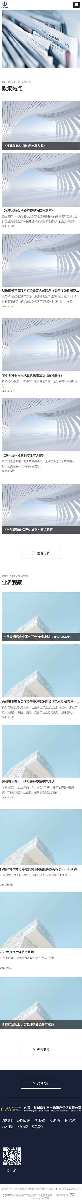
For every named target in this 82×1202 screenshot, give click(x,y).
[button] (76, 5)
